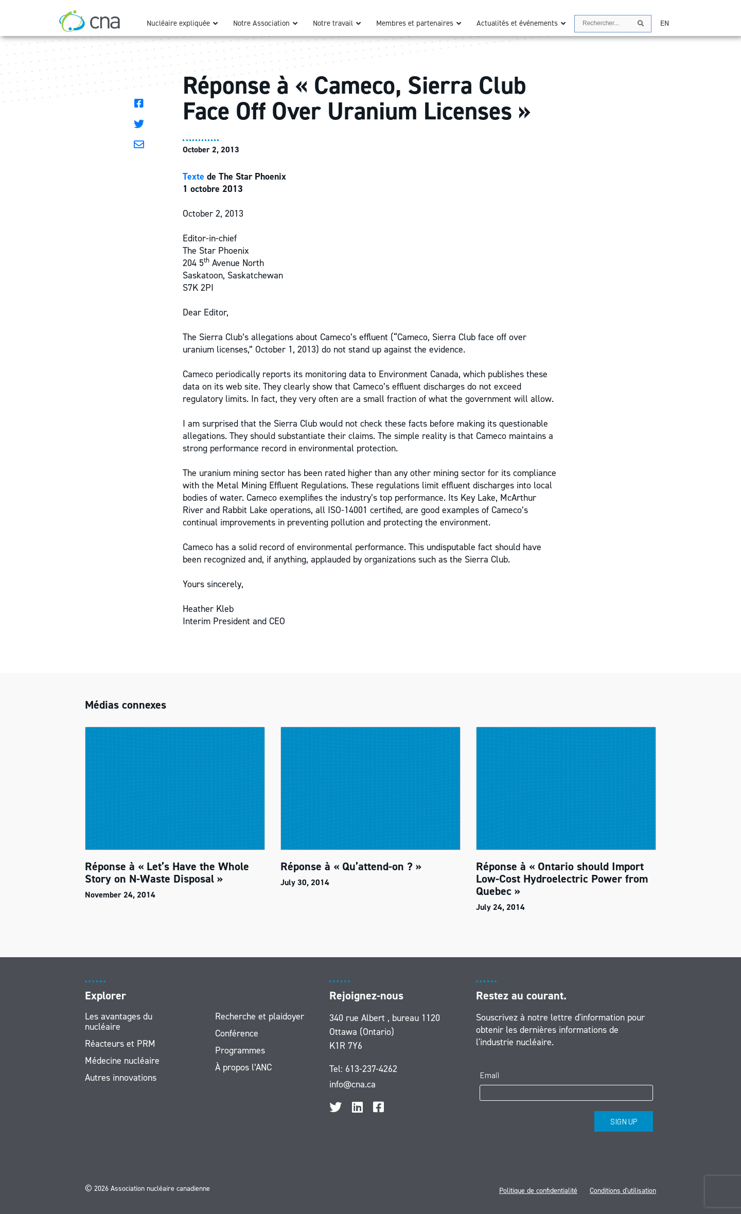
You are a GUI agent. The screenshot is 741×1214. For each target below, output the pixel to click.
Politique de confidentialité (538, 1190)
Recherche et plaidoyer (259, 1016)
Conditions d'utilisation (623, 1190)
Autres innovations (120, 1077)
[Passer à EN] (664, 23)
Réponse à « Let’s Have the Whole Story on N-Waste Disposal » (167, 872)
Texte (193, 176)
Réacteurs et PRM (120, 1044)
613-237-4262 (371, 1069)
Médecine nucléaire (122, 1060)
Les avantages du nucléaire (118, 1021)
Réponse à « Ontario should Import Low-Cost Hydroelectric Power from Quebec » (562, 879)
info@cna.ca (352, 1084)
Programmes (240, 1050)
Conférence (236, 1033)
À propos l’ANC (243, 1067)
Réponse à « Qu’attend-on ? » (350, 866)
